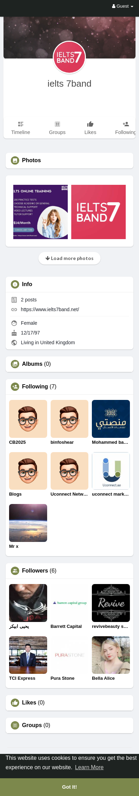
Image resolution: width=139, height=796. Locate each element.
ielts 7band (69, 83)
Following (35, 386)
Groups (32, 725)
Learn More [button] (89, 767)
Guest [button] (122, 6)
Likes (29, 703)
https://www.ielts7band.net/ (50, 309)
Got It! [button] (69, 787)
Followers (35, 571)
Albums (32, 364)
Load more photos (69, 258)
